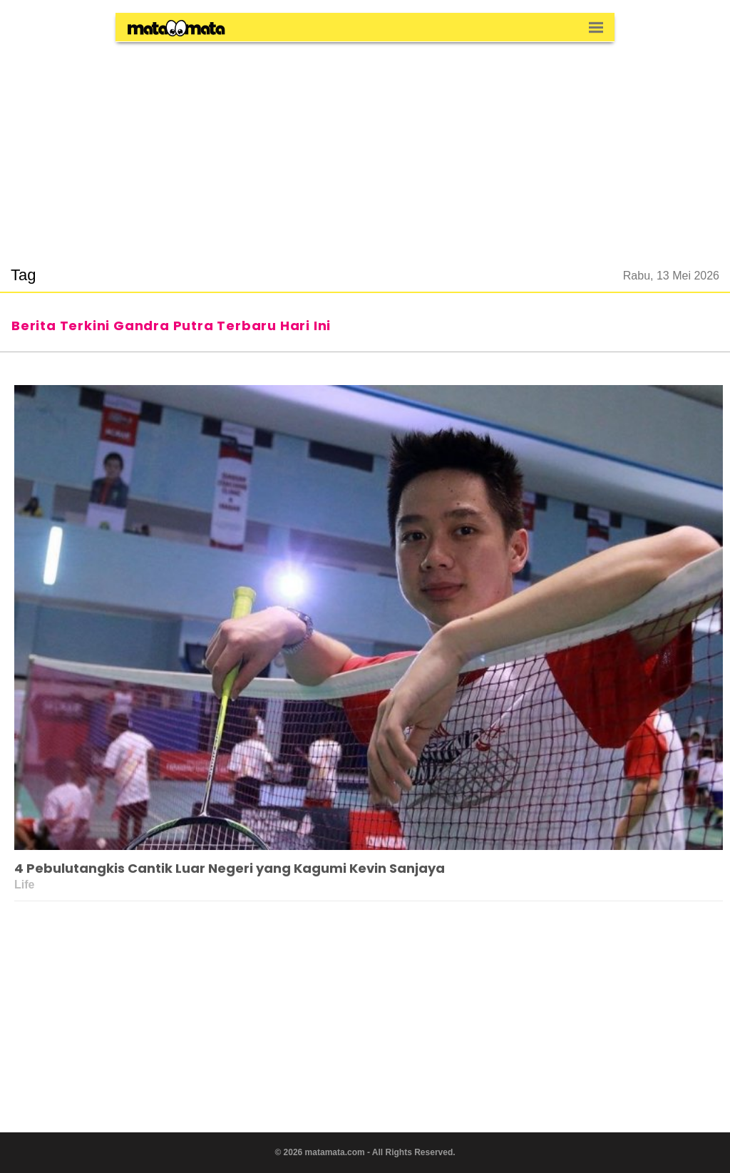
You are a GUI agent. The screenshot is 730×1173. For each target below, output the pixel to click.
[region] (365, 145)
